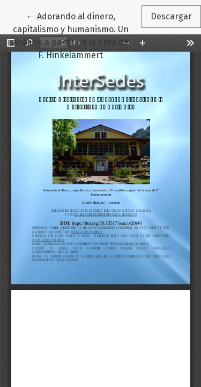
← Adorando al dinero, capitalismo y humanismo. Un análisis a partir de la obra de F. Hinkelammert (76, 35)
